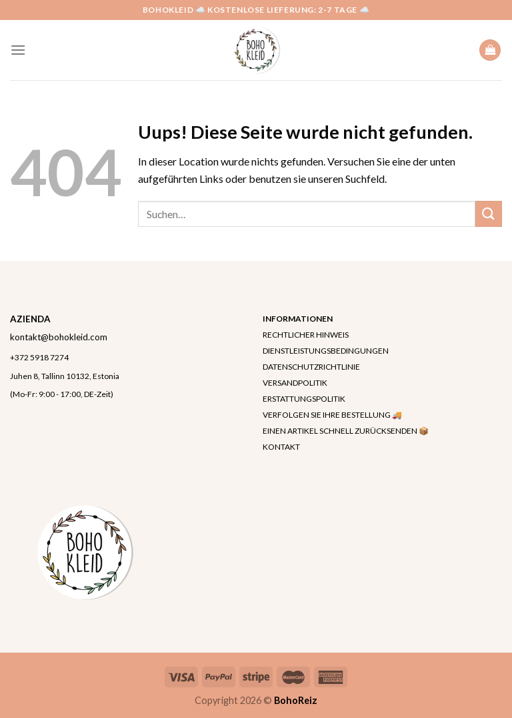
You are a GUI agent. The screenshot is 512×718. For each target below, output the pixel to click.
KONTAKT (281, 447)
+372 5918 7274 (39, 357)
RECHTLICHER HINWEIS (306, 335)
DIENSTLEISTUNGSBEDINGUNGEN (326, 351)
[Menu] (18, 49)
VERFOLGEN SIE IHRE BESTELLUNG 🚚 (332, 415)
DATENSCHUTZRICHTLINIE (311, 367)
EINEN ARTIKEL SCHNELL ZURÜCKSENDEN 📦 (346, 431)
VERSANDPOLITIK (295, 383)
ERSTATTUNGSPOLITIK (304, 399)
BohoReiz (295, 700)
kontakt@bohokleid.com (58, 337)
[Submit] (488, 214)
